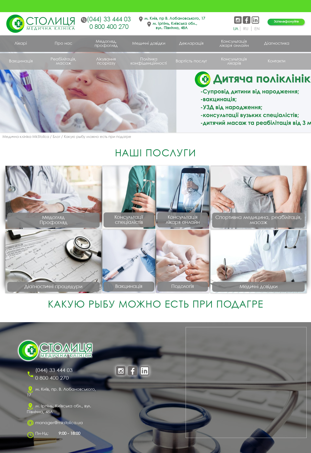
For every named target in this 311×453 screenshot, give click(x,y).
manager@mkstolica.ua (59, 423)
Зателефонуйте (286, 21)
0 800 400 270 (109, 27)
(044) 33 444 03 (109, 20)
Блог (56, 137)
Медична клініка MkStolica (25, 137)
